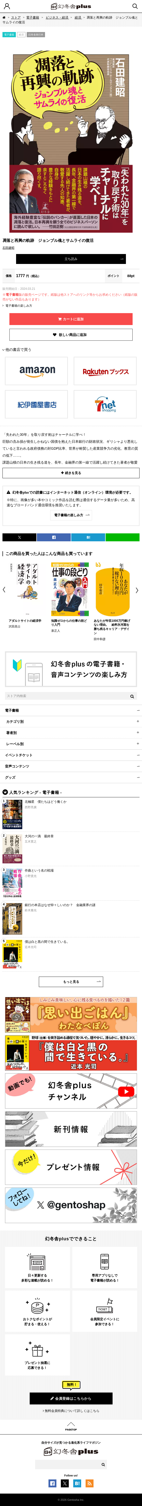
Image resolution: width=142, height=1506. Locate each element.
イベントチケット (19, 755)
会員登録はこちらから (71, 1398)
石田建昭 (8, 248)
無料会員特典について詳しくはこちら (72, 1411)
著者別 (11, 733)
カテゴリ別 (15, 722)
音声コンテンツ (17, 766)
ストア (16, 17)
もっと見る (71, 982)
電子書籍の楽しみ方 (18, 305)
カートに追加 (73, 319)
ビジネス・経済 (57, 17)
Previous (4, 590)
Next (138, 590)
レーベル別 (15, 744)
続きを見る (73, 473)
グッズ (10, 777)
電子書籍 (32, 17)
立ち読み (71, 259)
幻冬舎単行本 (35, 34)
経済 (78, 17)
